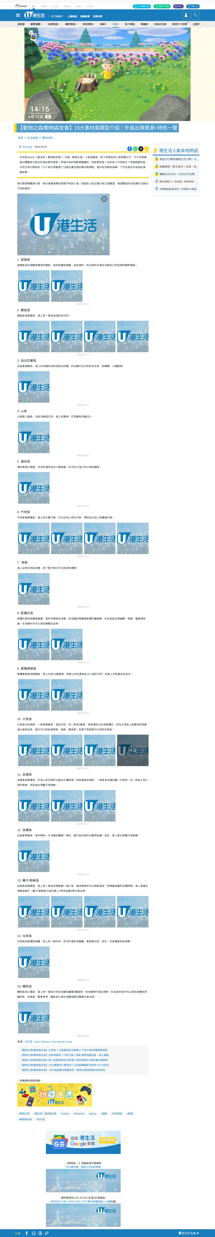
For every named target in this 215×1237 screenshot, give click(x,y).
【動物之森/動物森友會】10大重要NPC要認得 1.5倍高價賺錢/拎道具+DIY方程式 (64, 1065)
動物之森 (24, 1113)
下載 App (194, 6)
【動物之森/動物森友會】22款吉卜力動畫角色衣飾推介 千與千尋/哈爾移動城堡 (63, 1050)
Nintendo (80, 1113)
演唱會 (21, 24)
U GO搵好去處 (143, 6)
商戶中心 (178, 6)
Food (55, 6)
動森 (130, 1113)
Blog (78, 6)
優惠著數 (35, 24)
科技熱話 (117, 1113)
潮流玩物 (47, 137)
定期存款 (97, 16)
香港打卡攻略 (179, 24)
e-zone (90, 6)
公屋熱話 (72, 16)
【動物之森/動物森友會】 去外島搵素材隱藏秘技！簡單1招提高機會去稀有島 (62, 1070)
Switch (65, 1113)
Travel (44, 6)
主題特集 (198, 24)
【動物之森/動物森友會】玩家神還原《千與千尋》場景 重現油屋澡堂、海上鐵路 (64, 1055)
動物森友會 (26, 1119)
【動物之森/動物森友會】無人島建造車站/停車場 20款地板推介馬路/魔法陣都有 (64, 1060)
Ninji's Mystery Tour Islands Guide (53, 1041)
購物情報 (70, 24)
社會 (115, 24)
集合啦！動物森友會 (45, 1113)
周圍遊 (144, 24)
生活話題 (32, 137)
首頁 (20, 137)
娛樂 (102, 24)
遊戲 (104, 1113)
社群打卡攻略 (163, 6)
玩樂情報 (53, 24)
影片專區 (130, 24)
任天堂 (28, 1041)
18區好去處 (160, 24)
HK (33, 6)
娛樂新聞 (85, 16)
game (93, 1113)
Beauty (67, 6)
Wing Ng (27, 146)
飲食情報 (88, 24)
